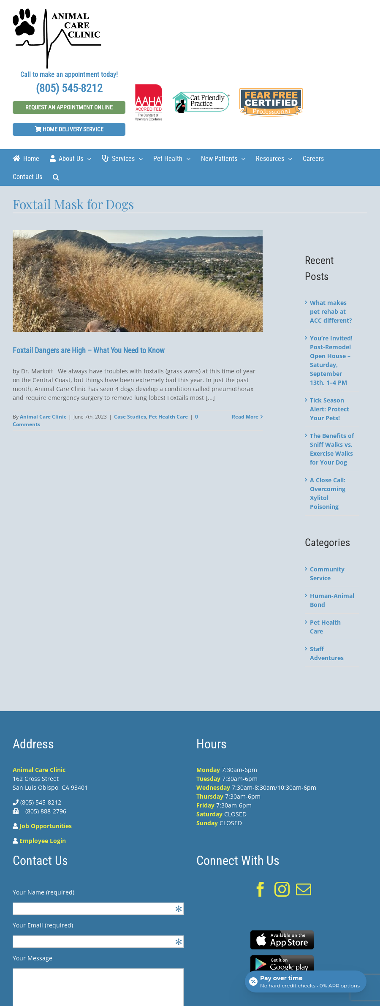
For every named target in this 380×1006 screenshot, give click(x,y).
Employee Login (42, 841)
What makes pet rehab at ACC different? (331, 311)
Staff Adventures (327, 653)
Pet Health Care (168, 416)
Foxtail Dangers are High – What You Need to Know (89, 350)
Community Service (327, 573)
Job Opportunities (45, 826)
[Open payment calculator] (305, 981)
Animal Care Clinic (43, 416)
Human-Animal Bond (332, 600)
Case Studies (130, 416)
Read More (245, 416)
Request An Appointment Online (69, 107)
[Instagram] (282, 889)
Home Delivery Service (69, 129)
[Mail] (303, 889)
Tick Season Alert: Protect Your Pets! (329, 409)
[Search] (56, 176)
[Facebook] (260, 889)
